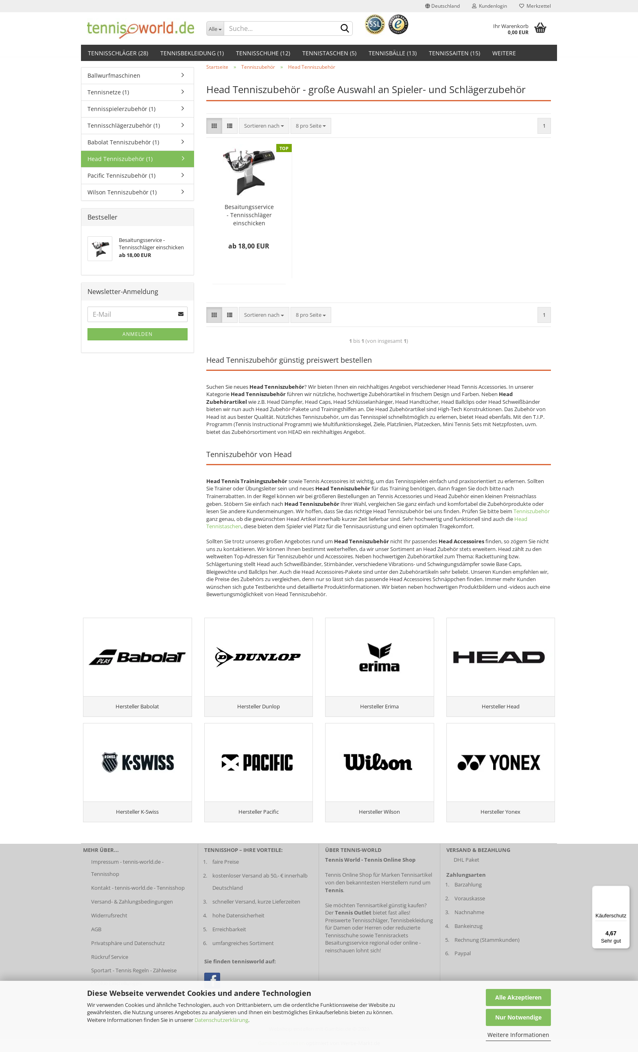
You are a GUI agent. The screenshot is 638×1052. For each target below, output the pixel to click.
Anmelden (137, 334)
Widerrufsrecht (109, 920)
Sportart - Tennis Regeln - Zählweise (134, 975)
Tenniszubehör (531, 511)
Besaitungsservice (346, 948)
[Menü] (625, 890)
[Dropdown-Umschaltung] (215, 28)
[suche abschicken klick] (345, 29)
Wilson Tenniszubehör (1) (122, 192)
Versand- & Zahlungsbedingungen (132, 906)
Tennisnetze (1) (108, 92)
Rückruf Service (109, 961)
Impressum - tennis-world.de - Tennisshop (127, 873)
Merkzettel (535, 5)
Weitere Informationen (518, 1035)
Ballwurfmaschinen (113, 75)
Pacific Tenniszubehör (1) (121, 175)
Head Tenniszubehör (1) (120, 159)
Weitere (504, 53)
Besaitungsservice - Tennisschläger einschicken (249, 215)
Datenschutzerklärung (221, 1020)
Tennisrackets (391, 940)
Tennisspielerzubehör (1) (121, 109)
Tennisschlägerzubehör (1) (123, 125)
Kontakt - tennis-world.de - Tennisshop (138, 893)
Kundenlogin (489, 5)
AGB (96, 934)
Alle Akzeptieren (518, 997)
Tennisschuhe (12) (263, 53)
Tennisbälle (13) (393, 53)
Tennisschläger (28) (118, 53)
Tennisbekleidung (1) (192, 53)
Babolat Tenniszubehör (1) (123, 142)
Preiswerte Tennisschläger (356, 925)
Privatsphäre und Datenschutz (128, 948)
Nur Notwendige (518, 1017)
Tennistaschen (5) (329, 53)
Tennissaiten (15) (454, 53)
